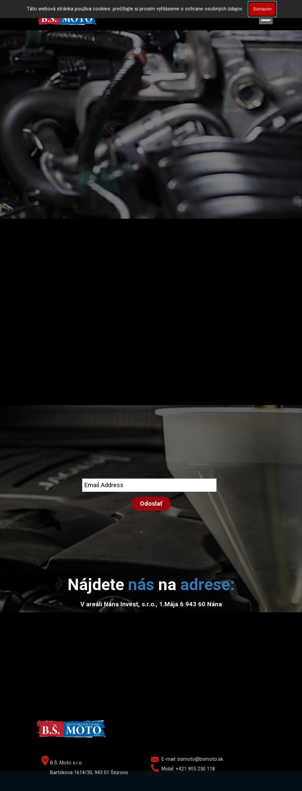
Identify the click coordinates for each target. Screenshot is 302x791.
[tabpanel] (151, 585)
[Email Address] (149, 485)
